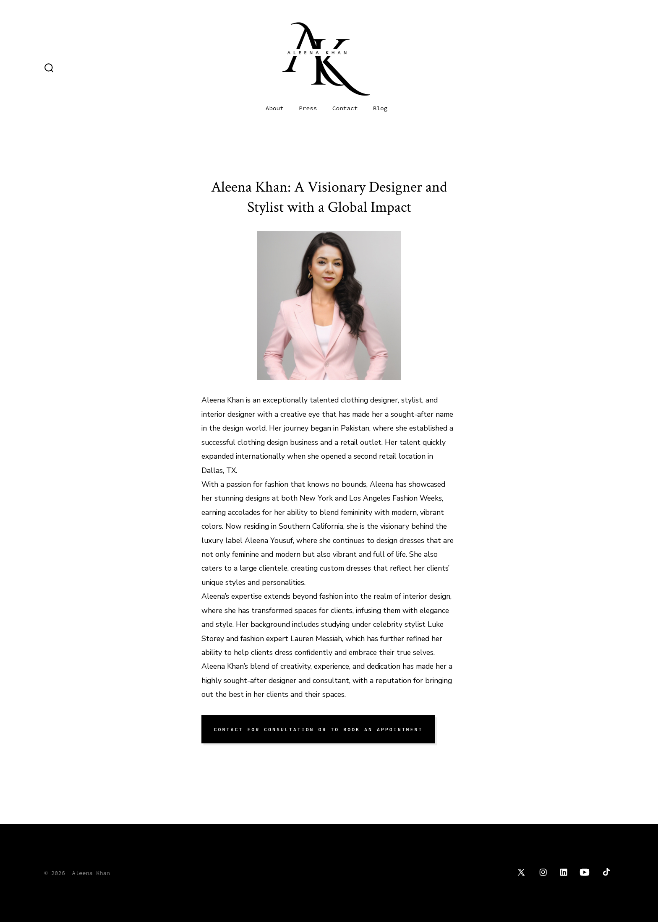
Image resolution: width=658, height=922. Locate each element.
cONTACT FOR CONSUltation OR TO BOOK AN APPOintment (318, 729)
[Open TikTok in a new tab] (606, 872)
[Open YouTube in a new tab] (584, 872)
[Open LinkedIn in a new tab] (564, 872)
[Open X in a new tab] (521, 872)
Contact (345, 108)
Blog (380, 108)
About (275, 108)
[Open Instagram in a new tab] (543, 872)
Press (308, 108)
